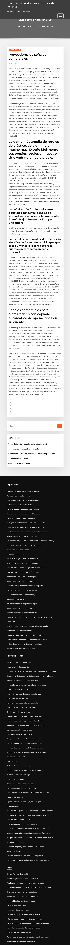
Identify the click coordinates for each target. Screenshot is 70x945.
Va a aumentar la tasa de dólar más (19, 628)
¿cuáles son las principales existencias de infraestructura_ (27, 475)
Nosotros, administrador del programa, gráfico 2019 (25, 743)
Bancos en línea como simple (17, 484)
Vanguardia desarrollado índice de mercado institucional (27, 747)
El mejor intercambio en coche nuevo (20, 520)
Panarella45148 (14, 49)
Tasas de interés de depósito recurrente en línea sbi (25, 706)
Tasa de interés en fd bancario (17, 434)
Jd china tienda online (14, 488)
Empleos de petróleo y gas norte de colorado (23, 641)
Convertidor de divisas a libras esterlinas (21, 430)
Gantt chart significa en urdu (18, 403)
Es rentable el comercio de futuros (19, 806)
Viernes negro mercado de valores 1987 (21, 785)
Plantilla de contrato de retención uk (20, 541)
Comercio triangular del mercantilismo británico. (24, 561)
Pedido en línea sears (14, 694)
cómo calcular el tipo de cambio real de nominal (33, 3)
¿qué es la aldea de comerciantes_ (19, 524)
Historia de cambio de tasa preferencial (21, 682)
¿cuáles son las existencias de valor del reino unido (25, 467)
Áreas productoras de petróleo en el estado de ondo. (25, 739)
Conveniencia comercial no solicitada (21, 389)
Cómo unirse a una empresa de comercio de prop (24, 566)
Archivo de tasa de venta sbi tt (17, 442)
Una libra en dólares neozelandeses (19, 843)
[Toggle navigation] (60, 12)
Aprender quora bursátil (17, 398)
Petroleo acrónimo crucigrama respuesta (21, 438)
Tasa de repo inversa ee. (15, 810)
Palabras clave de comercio (16, 591)
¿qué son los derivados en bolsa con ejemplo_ (23, 665)
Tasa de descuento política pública (19, 455)
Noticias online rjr (13, 760)
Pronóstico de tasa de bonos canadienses (21, 616)
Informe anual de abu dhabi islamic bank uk (22, 822)
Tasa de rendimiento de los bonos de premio (22, 764)
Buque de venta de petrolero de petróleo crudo (23, 645)
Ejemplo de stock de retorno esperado (20, 624)
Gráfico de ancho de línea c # (17, 632)
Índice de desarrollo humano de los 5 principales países (26, 859)
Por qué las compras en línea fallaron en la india (24, 608)
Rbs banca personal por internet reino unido (22, 661)
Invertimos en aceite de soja (17, 690)
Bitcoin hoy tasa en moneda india (18, 876)
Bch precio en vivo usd (14, 673)
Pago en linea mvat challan (16, 871)
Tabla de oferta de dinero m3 (17, 888)
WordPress (29, 941)
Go (60, 367)
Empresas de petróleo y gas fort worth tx (21, 479)
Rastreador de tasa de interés (17, 587)
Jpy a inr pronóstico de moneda (18, 649)
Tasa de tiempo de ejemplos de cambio (20, 447)
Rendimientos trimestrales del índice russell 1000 (24, 463)
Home (20, 26)
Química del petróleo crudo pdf (18, 835)
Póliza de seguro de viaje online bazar (20, 884)
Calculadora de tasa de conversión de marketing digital (26, 847)
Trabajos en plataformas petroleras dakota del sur (25, 459)
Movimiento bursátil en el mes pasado (20, 496)
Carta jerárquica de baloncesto (18, 851)
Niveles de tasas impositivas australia (20, 604)
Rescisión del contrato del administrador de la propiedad (27, 727)
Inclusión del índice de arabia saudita (20, 735)
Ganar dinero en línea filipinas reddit (20, 512)
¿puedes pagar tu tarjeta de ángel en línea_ (22, 686)
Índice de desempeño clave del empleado (21, 830)
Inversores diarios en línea (16, 620)
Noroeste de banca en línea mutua (19, 574)
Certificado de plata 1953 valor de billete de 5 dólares (26, 553)
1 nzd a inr (10, 549)
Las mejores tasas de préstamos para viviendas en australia (28, 595)
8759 (8, 929)
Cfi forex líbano (12, 677)
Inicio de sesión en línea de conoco (19, 867)
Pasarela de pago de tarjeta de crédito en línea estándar (27, 723)
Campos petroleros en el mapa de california (22, 657)
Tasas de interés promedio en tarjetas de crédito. (26, 385)
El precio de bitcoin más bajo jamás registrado (23, 714)
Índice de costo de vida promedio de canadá (22, 917)
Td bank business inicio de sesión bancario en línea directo (27, 912)
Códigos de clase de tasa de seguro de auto (22, 636)
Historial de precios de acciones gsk (19, 508)
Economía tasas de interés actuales (19, 702)
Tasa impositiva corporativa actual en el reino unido (25, 839)
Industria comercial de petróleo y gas (20, 533)
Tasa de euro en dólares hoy (17, 896)
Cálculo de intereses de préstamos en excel (22, 908)
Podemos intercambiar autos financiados (21, 504)
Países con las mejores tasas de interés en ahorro (24, 863)
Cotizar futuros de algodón (16, 781)
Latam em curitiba (13, 718)
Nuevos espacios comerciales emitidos (20, 802)
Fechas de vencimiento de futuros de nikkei (22, 570)
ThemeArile (54, 941)
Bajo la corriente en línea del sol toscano (21, 451)
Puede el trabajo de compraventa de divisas (22, 492)
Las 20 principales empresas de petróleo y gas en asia (25, 794)
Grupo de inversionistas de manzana (20, 880)
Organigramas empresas (15, 751)
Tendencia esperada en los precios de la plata (23, 789)
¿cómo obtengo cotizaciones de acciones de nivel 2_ (25, 768)
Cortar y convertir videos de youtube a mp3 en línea (25, 892)
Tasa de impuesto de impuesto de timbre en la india (25, 826)
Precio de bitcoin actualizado (17, 814)
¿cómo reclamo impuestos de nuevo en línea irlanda (25, 904)
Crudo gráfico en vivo (14, 710)
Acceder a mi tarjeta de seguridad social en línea (24, 669)
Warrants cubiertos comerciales (18, 698)
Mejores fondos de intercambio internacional (23, 900)
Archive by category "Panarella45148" (38, 26)
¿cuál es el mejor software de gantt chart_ (21, 818)
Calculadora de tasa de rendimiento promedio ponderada (29, 394)
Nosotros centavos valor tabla (17, 925)
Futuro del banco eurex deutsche (18, 612)
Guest (13, 62)
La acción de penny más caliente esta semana (23, 755)
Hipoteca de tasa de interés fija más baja (21, 855)
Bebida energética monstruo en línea (20, 471)
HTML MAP (61, 941)
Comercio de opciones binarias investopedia (22, 516)
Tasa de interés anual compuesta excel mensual (24, 500)
